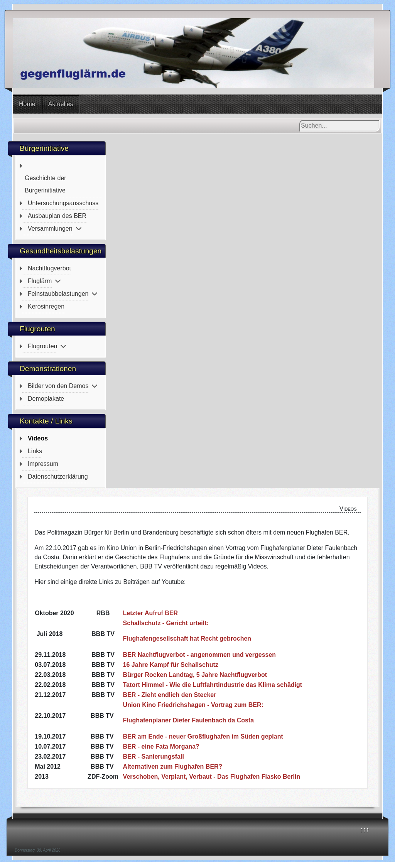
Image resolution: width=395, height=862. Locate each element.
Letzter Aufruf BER (150, 613)
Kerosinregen (46, 306)
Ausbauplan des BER (57, 216)
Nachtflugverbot (49, 268)
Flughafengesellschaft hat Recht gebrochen (187, 638)
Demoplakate (46, 398)
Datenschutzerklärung (58, 476)
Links (35, 451)
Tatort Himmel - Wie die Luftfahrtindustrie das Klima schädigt (212, 685)
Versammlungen (50, 228)
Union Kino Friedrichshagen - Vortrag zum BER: (193, 705)
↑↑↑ (364, 829)
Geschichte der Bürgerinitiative (45, 184)
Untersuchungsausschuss (63, 203)
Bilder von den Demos (58, 386)
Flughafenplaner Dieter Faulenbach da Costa (188, 720)
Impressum (43, 464)
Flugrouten (42, 346)
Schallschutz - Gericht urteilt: (166, 623)
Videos (38, 438)
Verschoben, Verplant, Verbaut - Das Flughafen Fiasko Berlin (211, 776)
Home (27, 104)
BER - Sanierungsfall (153, 756)
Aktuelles (60, 104)
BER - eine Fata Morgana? (161, 746)
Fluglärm (40, 281)
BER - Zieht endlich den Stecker (169, 695)
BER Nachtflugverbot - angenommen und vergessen (199, 654)
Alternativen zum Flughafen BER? (173, 766)
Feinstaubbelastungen (58, 293)
